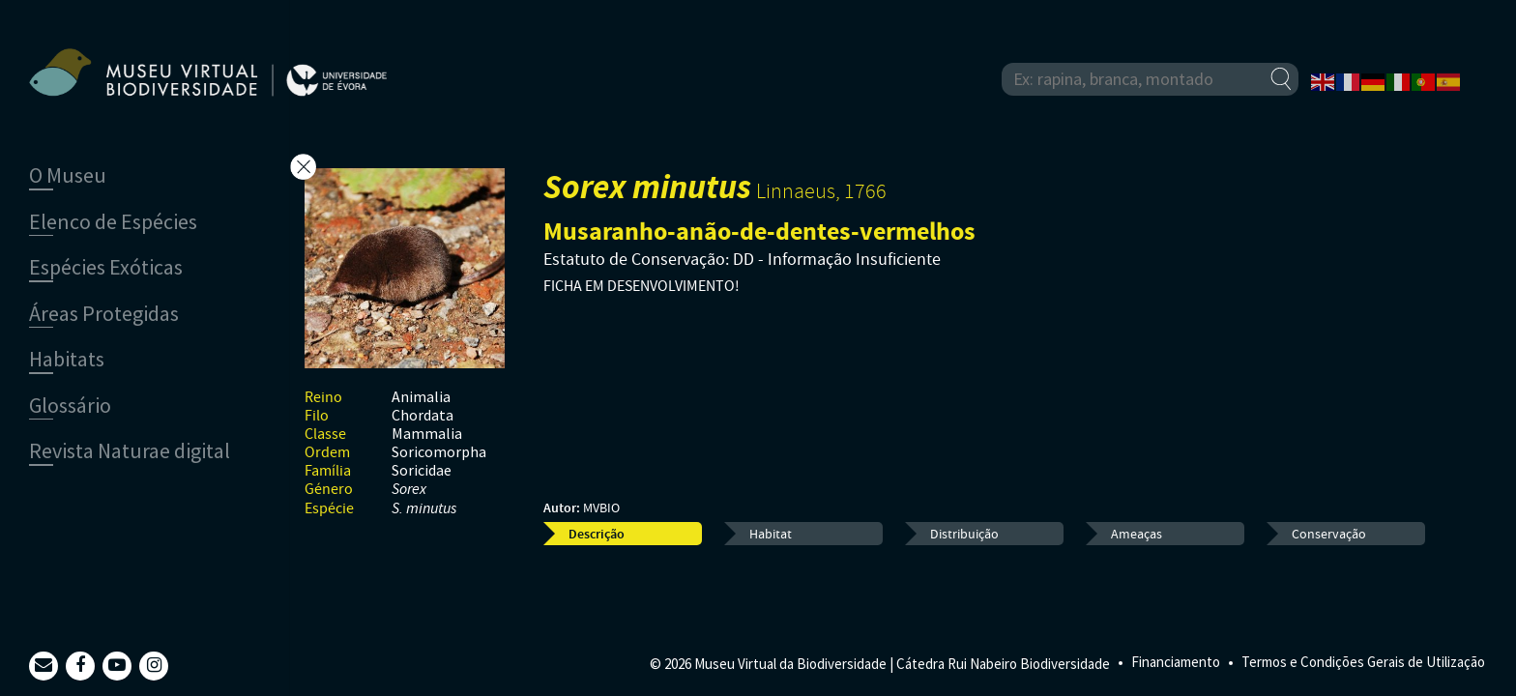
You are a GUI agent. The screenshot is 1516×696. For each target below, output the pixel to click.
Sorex (409, 489)
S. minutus (424, 509)
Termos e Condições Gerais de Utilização (1363, 661)
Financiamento (1175, 661)
